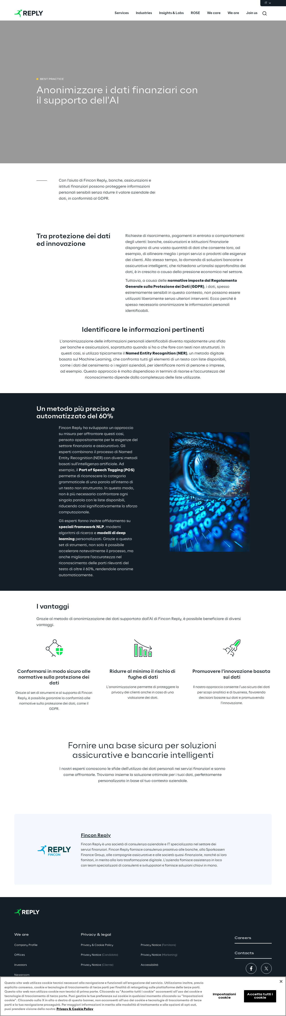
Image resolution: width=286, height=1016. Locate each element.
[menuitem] (122, 13)
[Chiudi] (281, 981)
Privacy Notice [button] (99, 955)
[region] (143, 996)
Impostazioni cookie (224, 996)
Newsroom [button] (21, 975)
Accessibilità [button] (149, 965)
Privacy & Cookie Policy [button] (97, 945)
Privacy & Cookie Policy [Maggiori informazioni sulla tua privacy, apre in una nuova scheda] (75, 1009)
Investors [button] (20, 965)
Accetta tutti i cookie (260, 996)
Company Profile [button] (26, 945)
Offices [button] (19, 955)
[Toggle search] (264, 13)
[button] (253, 938)
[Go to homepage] (28, 13)
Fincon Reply (96, 835)
